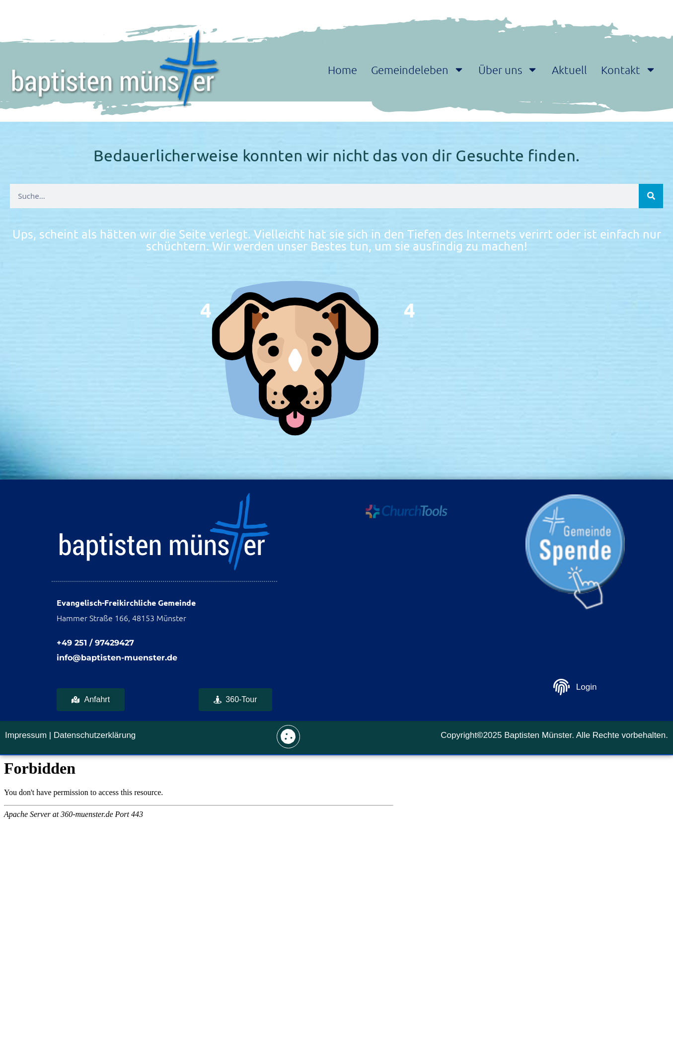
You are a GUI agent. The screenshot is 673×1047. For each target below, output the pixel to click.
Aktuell (569, 69)
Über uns (508, 70)
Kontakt (628, 70)
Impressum (26, 735)
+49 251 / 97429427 (95, 642)
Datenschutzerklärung (95, 735)
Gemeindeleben (417, 70)
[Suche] (651, 196)
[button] (288, 736)
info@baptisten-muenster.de (117, 657)
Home (342, 69)
